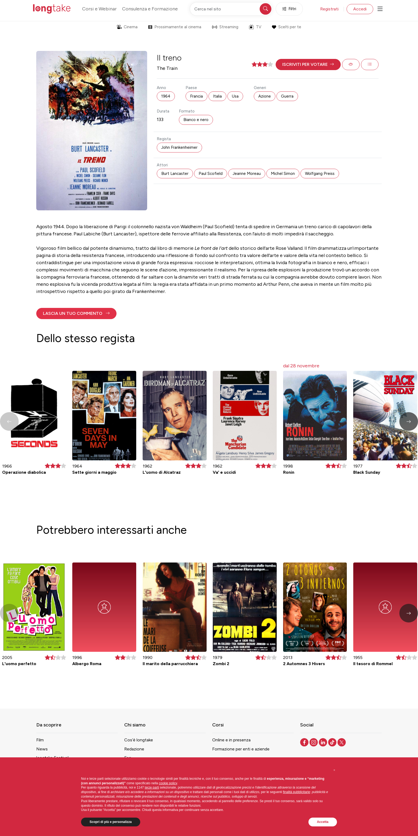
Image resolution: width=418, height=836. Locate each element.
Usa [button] (235, 96)
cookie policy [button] (168, 783)
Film (40, 739)
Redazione (134, 748)
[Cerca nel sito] (231, 9)
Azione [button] (264, 96)
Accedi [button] (360, 8)
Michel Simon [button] (283, 173)
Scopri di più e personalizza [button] (111, 822)
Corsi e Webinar (99, 9)
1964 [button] (165, 96)
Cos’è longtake (138, 739)
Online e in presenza (231, 739)
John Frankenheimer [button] (179, 147)
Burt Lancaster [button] (174, 173)
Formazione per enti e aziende (241, 748)
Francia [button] (196, 96)
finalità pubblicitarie (296, 792)
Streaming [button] (225, 27)
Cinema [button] (127, 27)
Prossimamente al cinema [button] (174, 27)
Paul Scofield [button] (211, 173)
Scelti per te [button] (286, 27)
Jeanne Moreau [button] (247, 173)
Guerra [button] (287, 96)
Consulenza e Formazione (150, 9)
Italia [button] (217, 96)
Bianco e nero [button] (195, 119)
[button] (308, 64)
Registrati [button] (329, 8)
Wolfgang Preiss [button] (320, 173)
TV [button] (255, 27)
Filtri (289, 9)
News (42, 748)
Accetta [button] (322, 822)
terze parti (152, 787)
